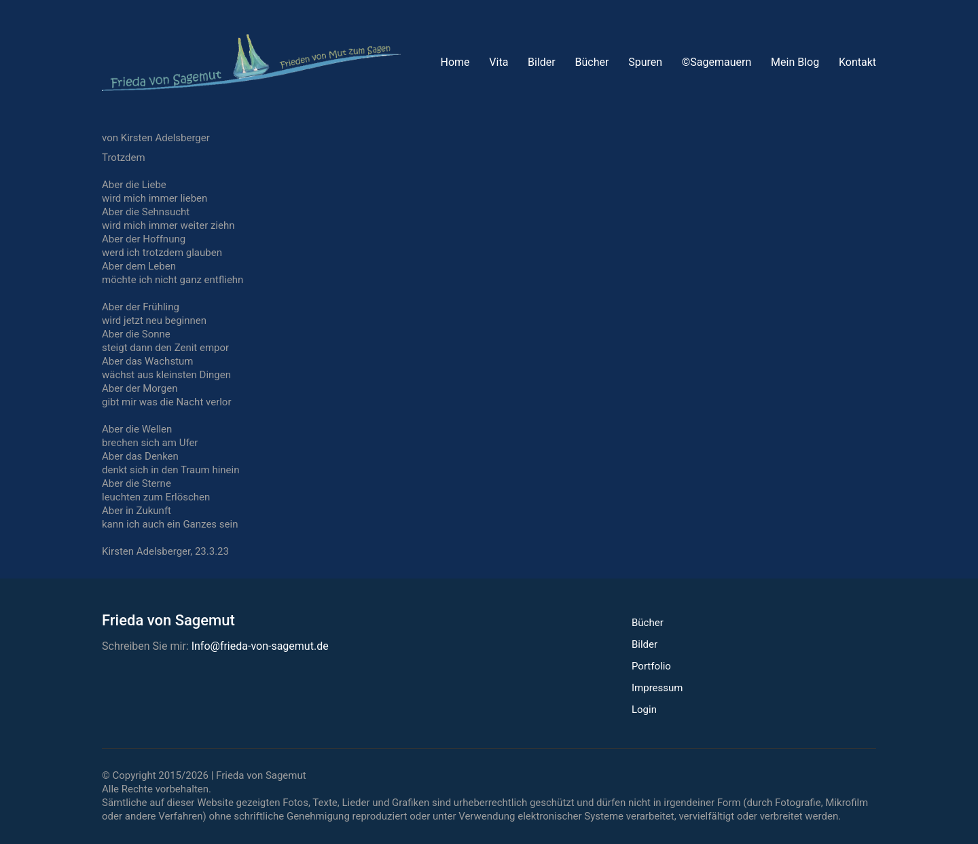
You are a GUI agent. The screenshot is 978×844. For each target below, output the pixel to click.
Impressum (657, 688)
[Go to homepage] (251, 62)
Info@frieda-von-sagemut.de (260, 646)
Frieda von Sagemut (261, 775)
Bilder (644, 644)
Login (644, 709)
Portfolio (651, 666)
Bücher (648, 623)
